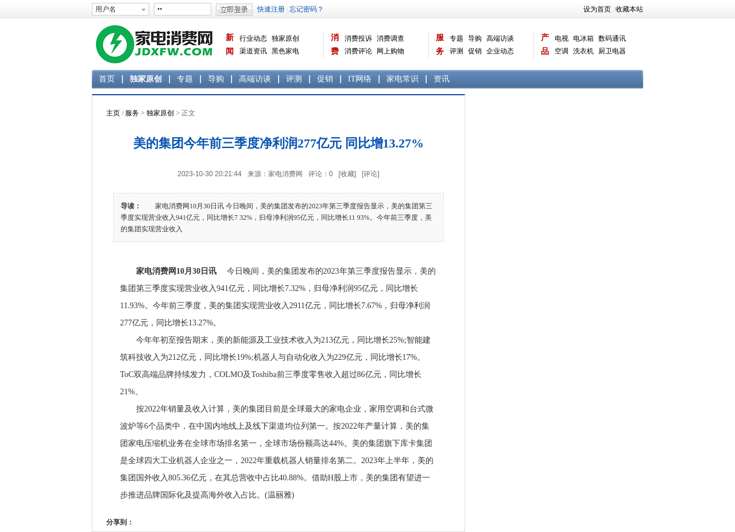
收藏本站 (629, 9)
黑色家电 (285, 51)
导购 (475, 38)
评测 (456, 51)
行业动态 (253, 38)
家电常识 (402, 79)
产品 (545, 44)
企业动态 (500, 51)
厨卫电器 (612, 51)
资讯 (442, 79)
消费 (335, 44)
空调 (561, 51)
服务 (440, 44)
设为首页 (597, 9)
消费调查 (390, 38)
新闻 (230, 44)
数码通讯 (612, 38)
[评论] (371, 174)
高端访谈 (500, 38)
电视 (561, 38)
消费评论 (358, 51)
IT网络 (360, 79)
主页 (113, 113)
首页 (107, 79)
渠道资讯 (253, 51)
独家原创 (285, 38)
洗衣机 (583, 51)
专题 (456, 38)
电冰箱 (583, 38)
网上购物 (390, 51)
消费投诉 (358, 38)
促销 (475, 51)
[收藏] (347, 174)
